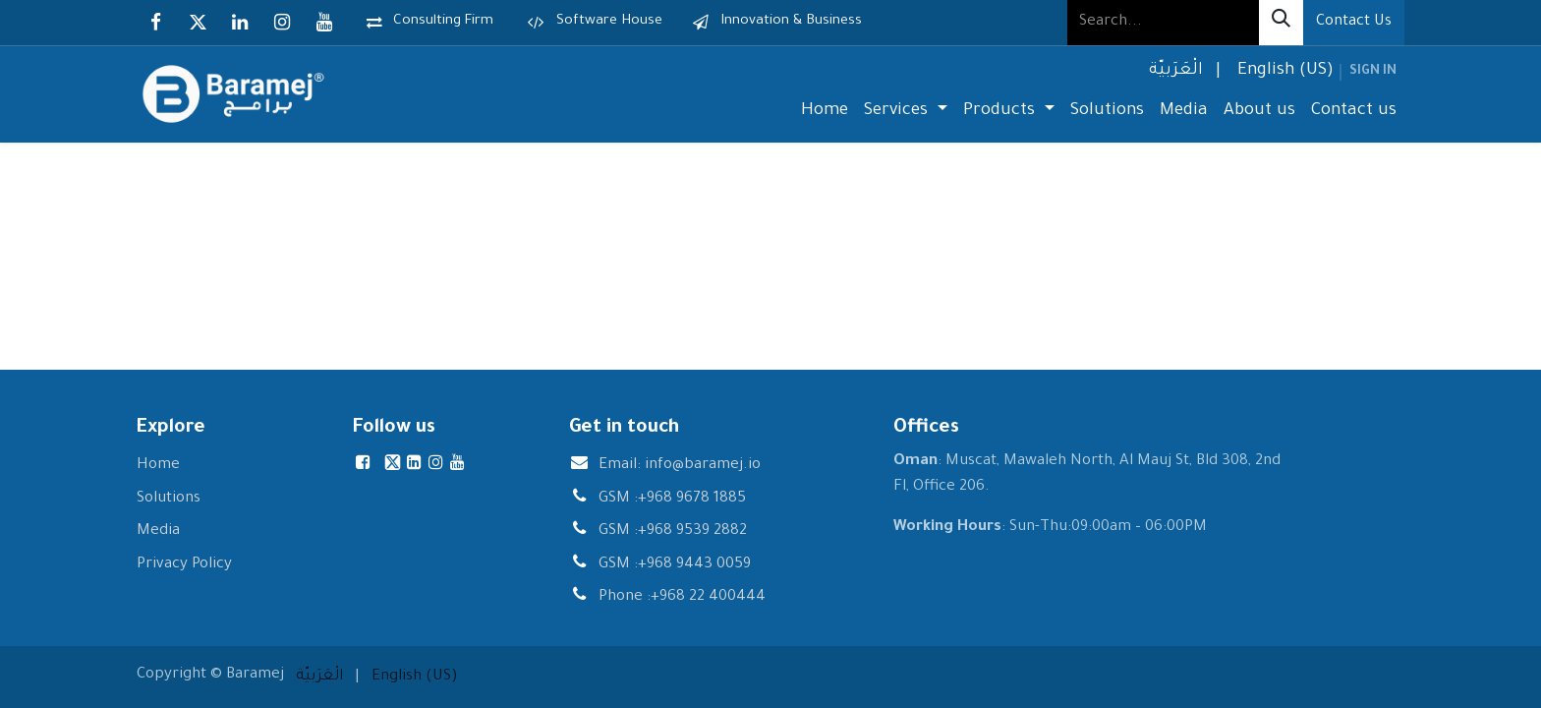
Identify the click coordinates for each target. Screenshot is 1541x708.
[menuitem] (1174, 72)
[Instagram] (282, 22)
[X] (197, 22)
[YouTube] (324, 22)
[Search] (1281, 22)
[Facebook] (155, 22)
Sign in (1373, 72)
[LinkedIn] (239, 22)
